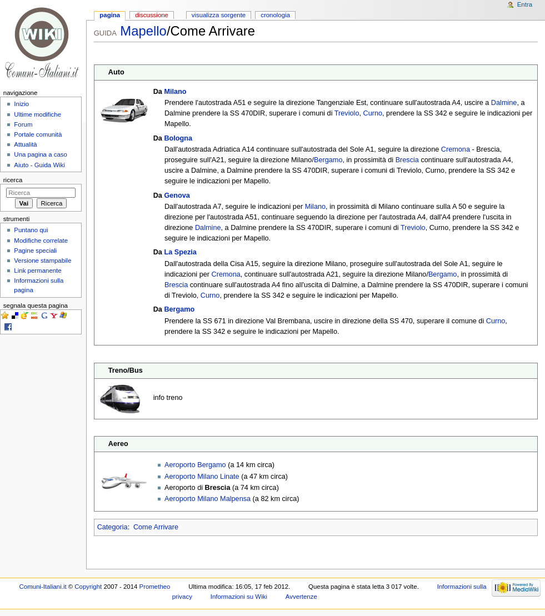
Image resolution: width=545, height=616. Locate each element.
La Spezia (180, 252)
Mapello (143, 30)
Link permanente (37, 270)
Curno (373, 113)
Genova (177, 195)
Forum (23, 124)
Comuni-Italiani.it (43, 586)
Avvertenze (301, 596)
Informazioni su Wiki (239, 596)
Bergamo (328, 160)
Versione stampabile (42, 260)
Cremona (455, 149)
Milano (175, 92)
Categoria (112, 527)
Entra (524, 4)
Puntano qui (31, 230)
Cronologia (275, 15)
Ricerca (13, 180)
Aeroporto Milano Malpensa (207, 499)
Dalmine (504, 103)
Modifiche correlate (41, 240)
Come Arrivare (155, 527)
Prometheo (155, 586)
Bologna (178, 138)
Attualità (25, 144)
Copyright (88, 586)
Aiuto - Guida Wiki (39, 165)
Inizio (21, 104)
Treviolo (346, 113)
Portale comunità (38, 134)
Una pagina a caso (40, 154)
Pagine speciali (35, 250)
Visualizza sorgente (219, 15)
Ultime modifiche (37, 114)
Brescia (407, 160)
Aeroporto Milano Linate (201, 476)
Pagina (109, 15)
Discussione (151, 15)
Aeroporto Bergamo (195, 465)
